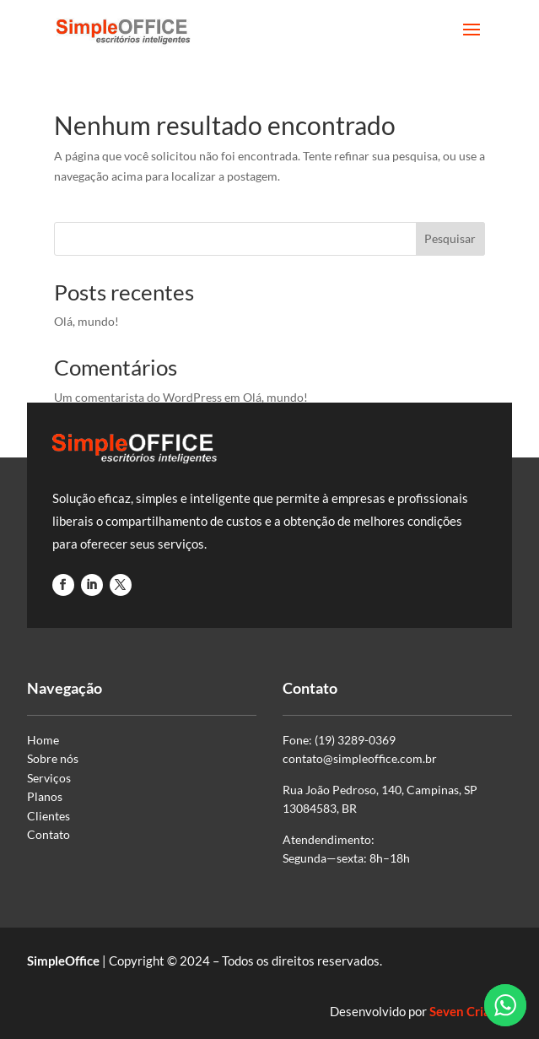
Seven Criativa (470, 1011)
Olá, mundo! (86, 321)
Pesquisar (450, 238)
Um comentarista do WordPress (138, 397)
